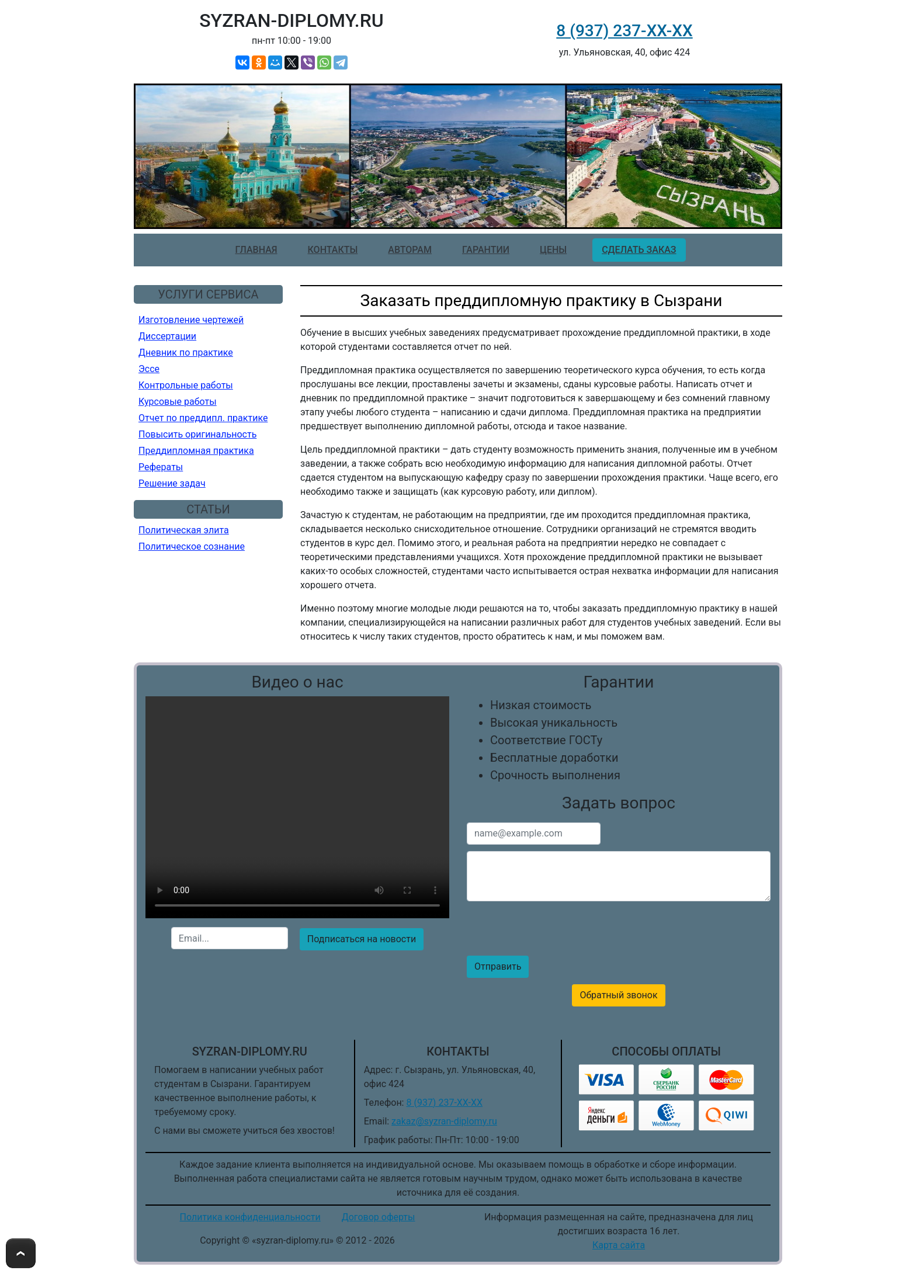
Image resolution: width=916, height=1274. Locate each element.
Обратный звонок (618, 995)
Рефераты (160, 467)
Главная (256, 249)
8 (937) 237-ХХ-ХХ (624, 30)
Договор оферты (378, 1217)
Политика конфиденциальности (250, 1217)
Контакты (333, 249)
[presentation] (297, 982)
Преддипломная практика (196, 450)
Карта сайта (618, 1245)
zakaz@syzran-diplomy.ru (444, 1121)
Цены (553, 249)
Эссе (148, 368)
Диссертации (167, 336)
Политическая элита (183, 530)
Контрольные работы (185, 385)
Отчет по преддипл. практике (203, 417)
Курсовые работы (177, 401)
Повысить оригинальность (197, 434)
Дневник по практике (185, 352)
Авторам (410, 249)
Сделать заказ (639, 249)
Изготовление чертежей (191, 319)
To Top (21, 1253)
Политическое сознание (191, 546)
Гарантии (485, 249)
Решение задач (172, 483)
